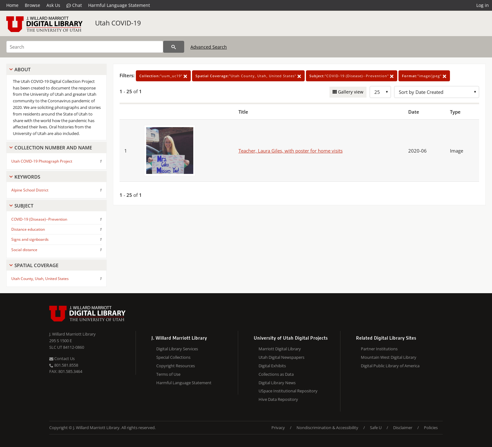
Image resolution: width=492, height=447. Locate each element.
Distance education (28, 229)
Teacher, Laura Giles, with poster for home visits (290, 151)
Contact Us (62, 358)
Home (12, 5)
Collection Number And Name (53, 147)
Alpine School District (29, 190)
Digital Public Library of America (390, 366)
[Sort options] (436, 92)
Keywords (27, 177)
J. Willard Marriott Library (72, 334)
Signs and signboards (30, 239)
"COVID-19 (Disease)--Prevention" (351, 75)
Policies (431, 427)
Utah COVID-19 (118, 23)
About (22, 69)
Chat (74, 5)
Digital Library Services (177, 349)
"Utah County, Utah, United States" (248, 75)
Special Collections (173, 357)
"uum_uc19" (163, 75)
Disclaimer (402, 427)
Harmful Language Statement (119, 5)
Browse (32, 5)
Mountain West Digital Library (388, 357)
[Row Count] (380, 92)
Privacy (278, 427)
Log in (482, 5)
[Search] (84, 47)
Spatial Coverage (36, 265)
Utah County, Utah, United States (40, 278)
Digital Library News (277, 382)
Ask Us (53, 5)
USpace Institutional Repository (288, 391)
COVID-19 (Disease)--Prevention (39, 219)
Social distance (24, 249)
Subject (23, 205)
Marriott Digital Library (280, 349)
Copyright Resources (175, 366)
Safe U (376, 427)
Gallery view (350, 92)
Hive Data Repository (278, 399)
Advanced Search (208, 47)
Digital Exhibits (272, 366)
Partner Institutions (379, 349)
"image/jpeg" (424, 75)
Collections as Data (276, 374)
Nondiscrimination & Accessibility (327, 427)
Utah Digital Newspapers (281, 357)
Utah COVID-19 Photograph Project (41, 161)
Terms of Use (168, 374)
